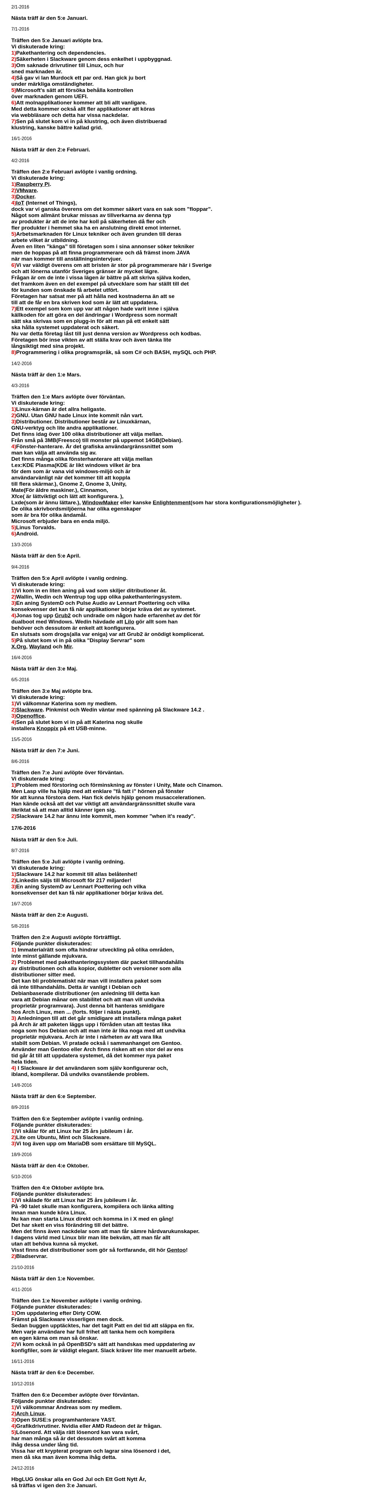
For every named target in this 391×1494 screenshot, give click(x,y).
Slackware (29, 710)
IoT (20, 203)
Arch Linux (30, 1413)
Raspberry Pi (33, 184)
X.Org (18, 647)
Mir (68, 647)
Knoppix (48, 728)
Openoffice (30, 716)
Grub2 (63, 615)
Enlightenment (171, 502)
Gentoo (176, 1250)
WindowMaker (100, 502)
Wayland (40, 647)
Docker (25, 197)
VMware (26, 190)
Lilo (129, 622)
